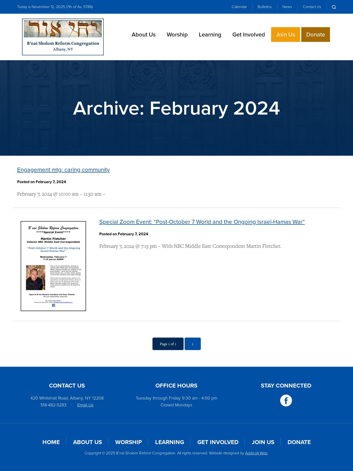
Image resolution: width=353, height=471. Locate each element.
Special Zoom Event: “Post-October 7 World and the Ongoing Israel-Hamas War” (202, 221)
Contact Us (312, 7)
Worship (177, 34)
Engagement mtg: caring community (63, 169)
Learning (210, 34)
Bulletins (265, 7)
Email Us (85, 405)
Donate (315, 34)
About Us (144, 34)
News (287, 7)
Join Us (285, 34)
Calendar (239, 7)
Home (51, 442)
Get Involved (248, 34)
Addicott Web (256, 453)
